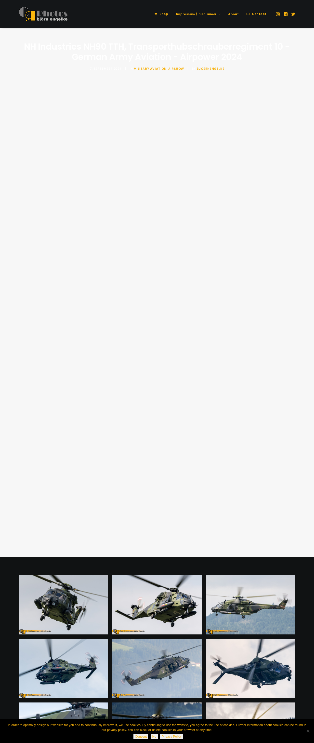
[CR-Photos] (43, 14)
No (154, 736)
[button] (278, 14)
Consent (141, 736)
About (233, 14)
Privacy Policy (172, 736)
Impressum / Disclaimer (198, 14)
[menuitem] (161, 14)
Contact (259, 14)
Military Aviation (150, 69)
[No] (307, 731)
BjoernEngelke (210, 69)
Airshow (176, 69)
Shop (163, 14)
